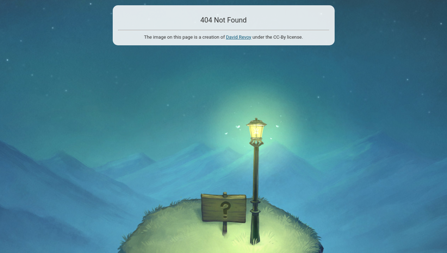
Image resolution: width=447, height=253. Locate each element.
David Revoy (239, 37)
